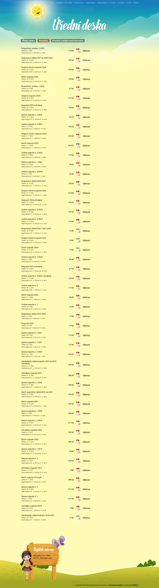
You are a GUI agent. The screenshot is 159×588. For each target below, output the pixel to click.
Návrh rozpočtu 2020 (29, 439)
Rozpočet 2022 (27, 323)
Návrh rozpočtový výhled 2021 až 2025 (36, 392)
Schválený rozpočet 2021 (31, 373)
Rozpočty (43, 40)
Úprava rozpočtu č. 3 (29, 458)
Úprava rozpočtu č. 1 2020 (31, 411)
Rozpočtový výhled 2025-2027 (33, 181)
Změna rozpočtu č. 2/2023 (32, 219)
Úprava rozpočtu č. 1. (29, 496)
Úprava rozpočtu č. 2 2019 (31, 420)
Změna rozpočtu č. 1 (29, 304)
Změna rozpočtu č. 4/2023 (32, 172)
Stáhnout (86, 51)
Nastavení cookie (115, 585)
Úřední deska (28, 40)
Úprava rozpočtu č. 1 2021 (31, 342)
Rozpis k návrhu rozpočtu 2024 (33, 191)
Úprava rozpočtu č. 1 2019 (31, 449)
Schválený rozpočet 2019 (31, 468)
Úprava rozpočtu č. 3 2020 (31, 352)
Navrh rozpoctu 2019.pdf (31, 477)
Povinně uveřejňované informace (68, 40)
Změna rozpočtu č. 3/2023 (32, 210)
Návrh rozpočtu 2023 (29, 295)
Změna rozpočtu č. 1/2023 (32, 257)
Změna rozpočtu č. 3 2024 (31, 124)
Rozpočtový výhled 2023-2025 (33, 314)
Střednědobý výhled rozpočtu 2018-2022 (37, 515)
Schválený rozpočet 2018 (31, 506)
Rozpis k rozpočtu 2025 (30, 96)
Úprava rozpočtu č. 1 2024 (31, 162)
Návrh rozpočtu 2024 (29, 247)
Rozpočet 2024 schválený (31, 200)
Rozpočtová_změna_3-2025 (32, 48)
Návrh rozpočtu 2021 (29, 401)
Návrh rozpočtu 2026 (29, 77)
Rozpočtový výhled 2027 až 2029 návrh (37, 58)
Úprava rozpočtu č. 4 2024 (31, 115)
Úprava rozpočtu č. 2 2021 (31, 333)
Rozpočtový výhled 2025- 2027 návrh (36, 229)
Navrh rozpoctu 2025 (29, 143)
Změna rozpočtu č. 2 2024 (31, 153)
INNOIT (136, 585)
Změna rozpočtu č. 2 (29, 285)
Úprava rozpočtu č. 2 (29, 487)
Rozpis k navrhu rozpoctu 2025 (33, 134)
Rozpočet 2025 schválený (31, 105)
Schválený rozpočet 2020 (31, 430)
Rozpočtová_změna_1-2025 (32, 86)
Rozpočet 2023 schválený (31, 266)
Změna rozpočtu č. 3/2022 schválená (36, 276)
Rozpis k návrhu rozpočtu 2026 (33, 67)
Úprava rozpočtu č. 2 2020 (31, 382)
